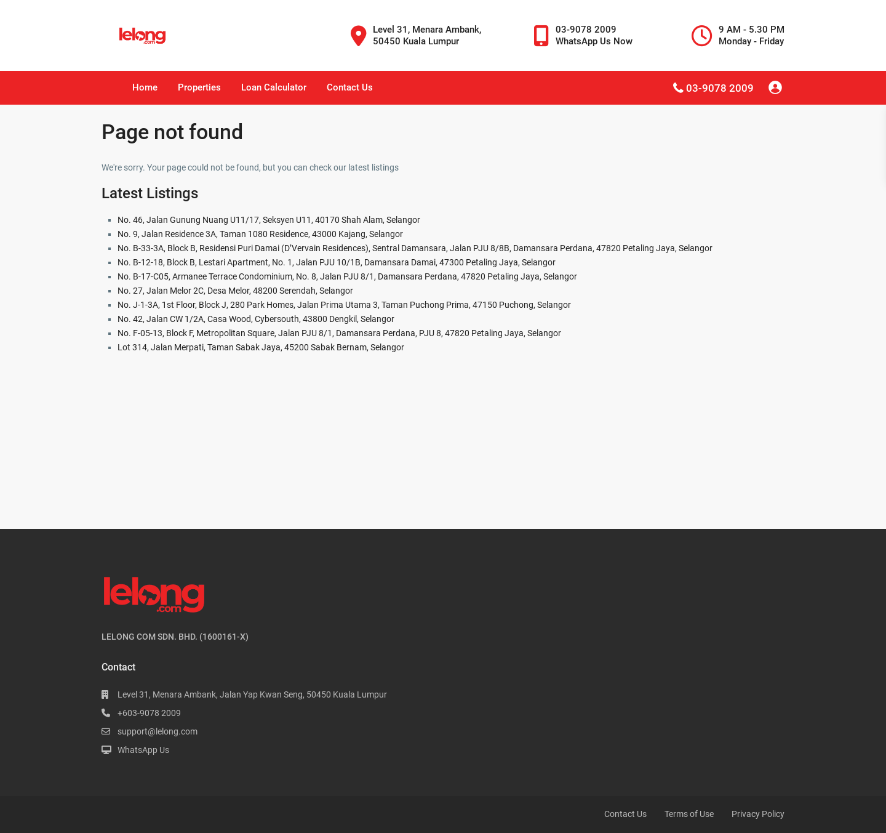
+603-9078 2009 (149, 713)
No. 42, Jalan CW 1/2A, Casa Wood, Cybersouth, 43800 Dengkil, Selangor (256, 319)
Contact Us (350, 87)
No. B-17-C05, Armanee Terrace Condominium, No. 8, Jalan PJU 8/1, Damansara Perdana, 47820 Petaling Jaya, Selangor (347, 276)
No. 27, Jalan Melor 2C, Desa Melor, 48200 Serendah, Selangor (235, 291)
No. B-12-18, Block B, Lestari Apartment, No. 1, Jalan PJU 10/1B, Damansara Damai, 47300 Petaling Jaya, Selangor (337, 262)
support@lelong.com (158, 731)
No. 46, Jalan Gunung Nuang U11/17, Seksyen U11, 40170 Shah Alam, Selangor (269, 220)
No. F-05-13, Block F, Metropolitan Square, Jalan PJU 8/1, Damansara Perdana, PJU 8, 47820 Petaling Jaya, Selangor (339, 333)
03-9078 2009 (720, 88)
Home (145, 87)
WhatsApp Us (143, 750)
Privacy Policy (758, 814)
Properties (199, 87)
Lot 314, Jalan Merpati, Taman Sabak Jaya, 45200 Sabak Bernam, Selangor (261, 347)
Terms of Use (689, 814)
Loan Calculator (273, 87)
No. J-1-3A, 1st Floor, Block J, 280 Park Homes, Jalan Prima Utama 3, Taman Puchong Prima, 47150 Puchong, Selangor (344, 305)
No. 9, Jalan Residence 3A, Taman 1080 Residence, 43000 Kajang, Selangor (260, 234)
